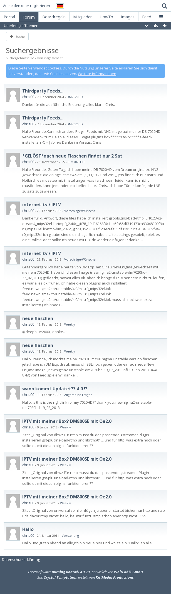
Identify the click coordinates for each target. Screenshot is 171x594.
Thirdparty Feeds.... (43, 91)
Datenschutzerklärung (21, 559)
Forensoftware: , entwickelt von (85, 571)
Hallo (28, 529)
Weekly (69, 324)
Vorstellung (70, 535)
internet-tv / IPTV (41, 204)
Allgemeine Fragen (78, 395)
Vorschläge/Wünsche (80, 211)
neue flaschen (37, 318)
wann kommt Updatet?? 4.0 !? (54, 389)
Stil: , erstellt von (85, 577)
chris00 (28, 96)
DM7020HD (75, 97)
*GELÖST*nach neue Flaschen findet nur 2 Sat (72, 156)
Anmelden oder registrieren (26, 5)
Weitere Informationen (97, 73)
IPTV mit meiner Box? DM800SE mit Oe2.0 (66, 421)
